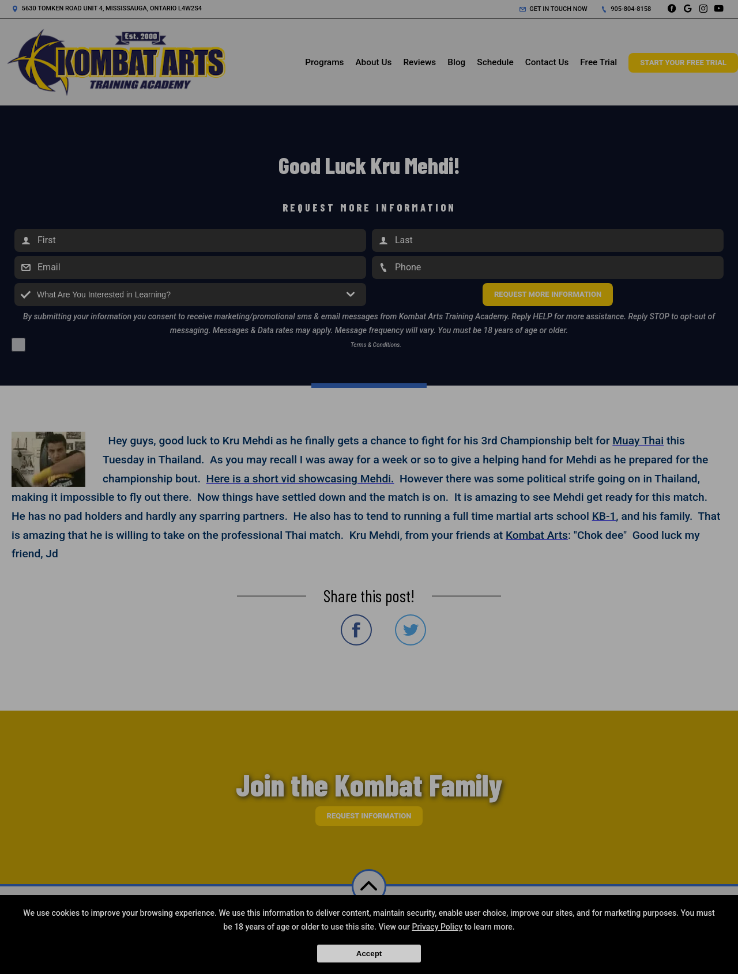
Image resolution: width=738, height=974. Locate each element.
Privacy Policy (437, 926)
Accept (369, 953)
